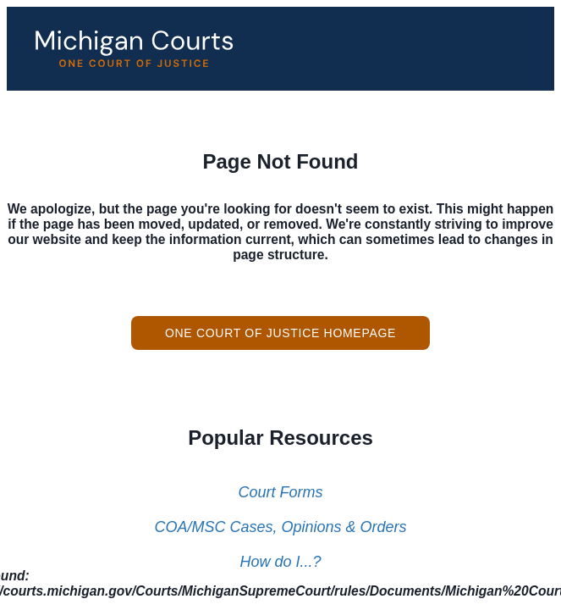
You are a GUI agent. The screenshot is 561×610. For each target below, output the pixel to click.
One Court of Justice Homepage (280, 333)
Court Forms (280, 492)
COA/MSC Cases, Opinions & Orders (280, 526)
